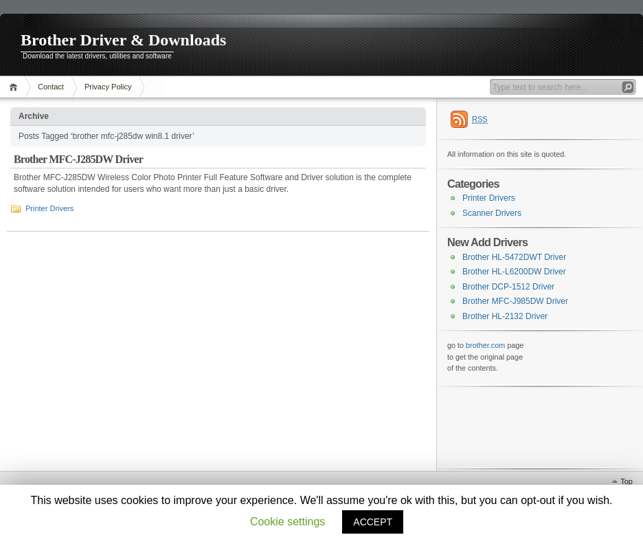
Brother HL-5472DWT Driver (514, 257)
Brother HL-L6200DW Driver (514, 271)
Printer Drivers (49, 208)
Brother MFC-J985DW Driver (515, 301)
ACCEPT (372, 521)
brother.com (485, 345)
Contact (51, 87)
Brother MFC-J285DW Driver (78, 159)
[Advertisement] (516, 426)
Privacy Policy (107, 87)
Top (626, 481)
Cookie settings (287, 521)
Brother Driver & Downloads (123, 40)
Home (15, 87)
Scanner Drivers (491, 213)
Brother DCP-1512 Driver (508, 287)
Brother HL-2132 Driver (505, 316)
